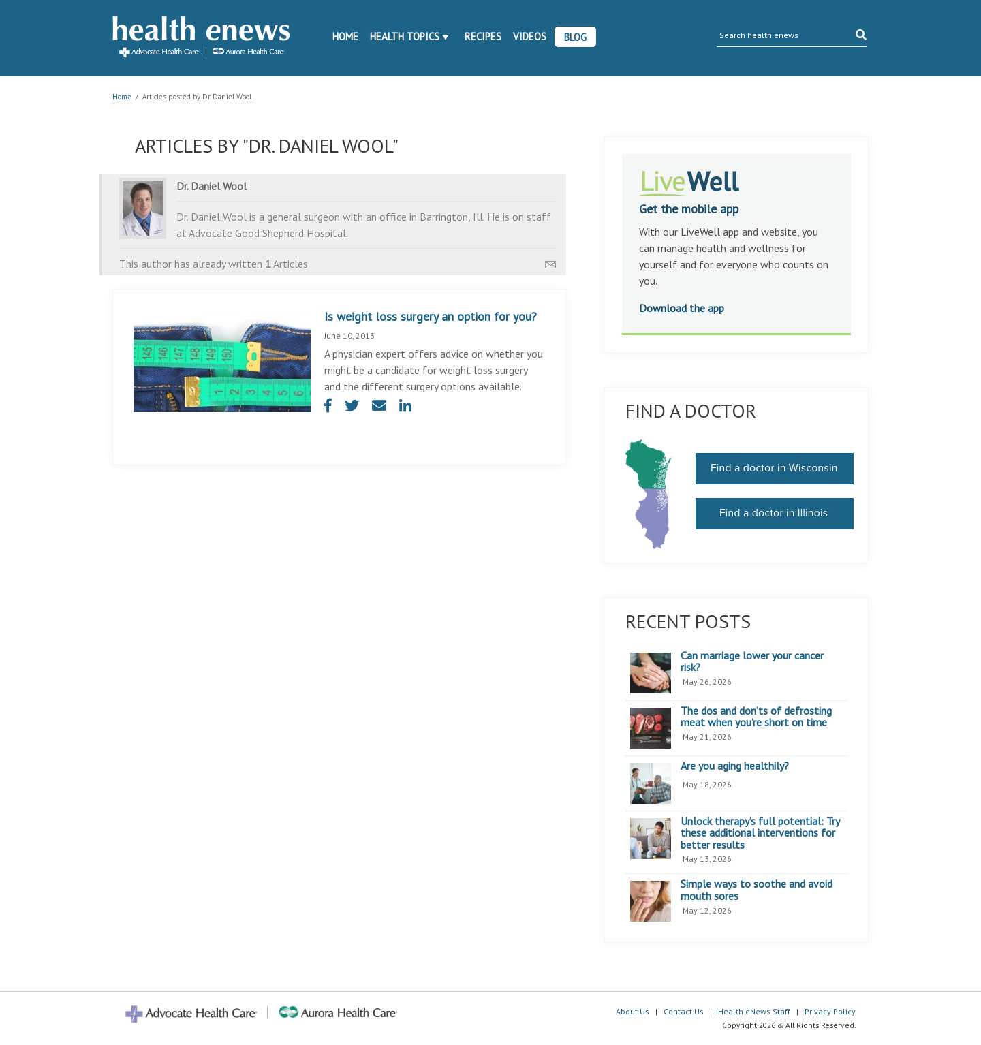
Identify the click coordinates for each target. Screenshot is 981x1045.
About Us (632, 1011)
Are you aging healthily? (735, 766)
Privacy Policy (830, 1011)
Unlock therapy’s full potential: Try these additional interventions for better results (760, 833)
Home (345, 36)
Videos (529, 36)
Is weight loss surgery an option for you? (430, 316)
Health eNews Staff (754, 1011)
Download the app (681, 308)
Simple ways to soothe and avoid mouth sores (756, 890)
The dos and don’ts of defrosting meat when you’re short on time (756, 717)
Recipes (483, 36)
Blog (575, 37)
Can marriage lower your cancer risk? (752, 662)
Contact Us (684, 1011)
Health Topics (404, 36)
